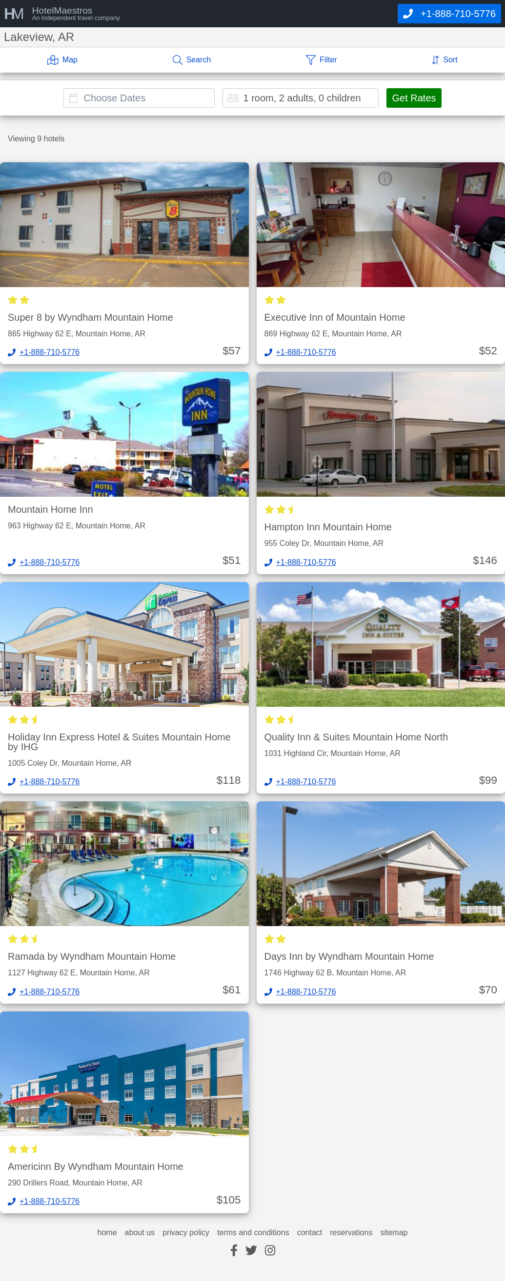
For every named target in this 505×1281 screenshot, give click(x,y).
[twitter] (251, 1251)
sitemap (393, 1233)
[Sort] (444, 60)
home (107, 1233)
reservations (351, 1233)
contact (310, 1233)
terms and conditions (253, 1233)
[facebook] (234, 1251)
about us (140, 1233)
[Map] (62, 60)
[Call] (449, 13)
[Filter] (321, 60)
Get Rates (414, 98)
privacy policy (185, 1233)
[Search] (192, 60)
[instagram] (270, 1251)
